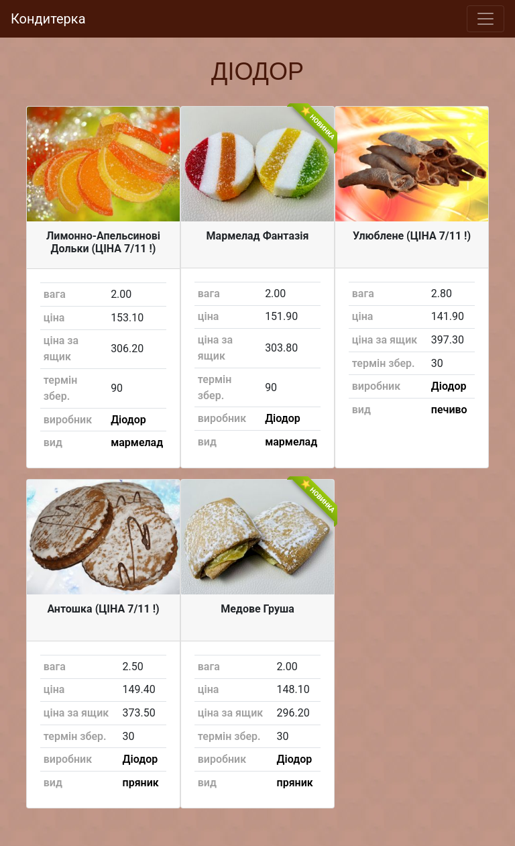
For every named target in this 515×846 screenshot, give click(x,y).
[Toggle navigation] (485, 18)
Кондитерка (48, 19)
